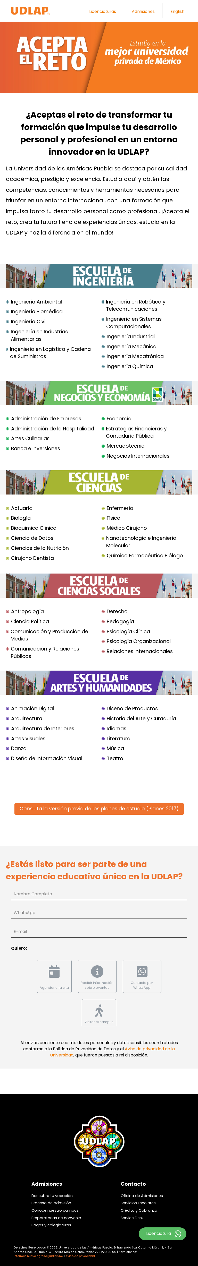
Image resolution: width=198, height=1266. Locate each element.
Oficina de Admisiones (142, 1195)
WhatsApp (24, 913)
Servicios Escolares (138, 1203)
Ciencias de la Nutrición (40, 548)
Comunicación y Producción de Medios (49, 635)
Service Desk (132, 1217)
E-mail (20, 931)
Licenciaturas (102, 11)
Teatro (115, 758)
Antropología (27, 611)
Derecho (117, 611)
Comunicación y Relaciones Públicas (45, 652)
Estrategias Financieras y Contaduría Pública (136, 432)
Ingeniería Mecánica (131, 346)
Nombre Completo (33, 894)
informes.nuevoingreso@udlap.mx (38, 1256)
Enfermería (120, 508)
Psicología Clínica (128, 631)
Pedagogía (120, 621)
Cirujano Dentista (32, 558)
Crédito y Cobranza (139, 1210)
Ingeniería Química (130, 366)
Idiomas (116, 728)
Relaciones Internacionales (140, 651)
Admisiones (143, 11)
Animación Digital (32, 708)
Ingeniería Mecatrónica (135, 356)
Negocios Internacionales (138, 456)
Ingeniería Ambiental (36, 301)
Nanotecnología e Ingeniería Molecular (141, 542)
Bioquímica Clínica (33, 528)
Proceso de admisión (51, 1203)
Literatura (118, 738)
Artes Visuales (28, 738)
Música (115, 748)
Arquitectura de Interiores (42, 728)
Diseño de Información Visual (46, 758)
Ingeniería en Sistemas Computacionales (134, 323)
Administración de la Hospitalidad (52, 428)
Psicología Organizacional (139, 641)
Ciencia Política (30, 621)
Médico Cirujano (127, 528)
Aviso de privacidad (80, 1256)
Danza (19, 748)
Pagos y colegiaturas (51, 1225)
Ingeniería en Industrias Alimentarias (39, 335)
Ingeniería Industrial (131, 336)
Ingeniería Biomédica (37, 311)
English (177, 11)
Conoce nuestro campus (55, 1210)
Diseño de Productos (132, 708)
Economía (119, 418)
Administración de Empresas (46, 418)
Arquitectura (26, 718)
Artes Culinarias (30, 438)
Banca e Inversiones (35, 448)
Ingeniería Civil (28, 321)
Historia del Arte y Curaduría (141, 718)
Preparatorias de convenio (56, 1217)
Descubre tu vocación (52, 1195)
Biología (21, 518)
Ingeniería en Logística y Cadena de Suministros (50, 353)
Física (113, 518)
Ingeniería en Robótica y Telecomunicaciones (136, 305)
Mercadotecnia (126, 446)
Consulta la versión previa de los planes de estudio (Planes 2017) (99, 808)
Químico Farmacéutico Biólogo (145, 555)
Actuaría (21, 508)
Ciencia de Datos (32, 538)
